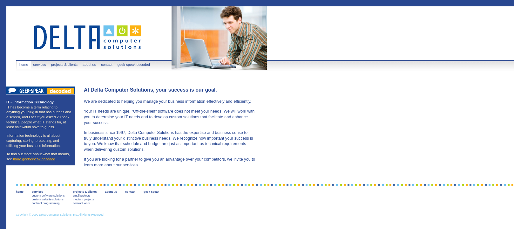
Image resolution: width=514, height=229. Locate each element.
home (23, 64)
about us (89, 64)
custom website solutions (48, 199)
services (39, 64)
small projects (82, 195)
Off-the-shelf (144, 111)
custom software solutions (48, 195)
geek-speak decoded (134, 64)
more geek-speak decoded (34, 159)
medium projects (83, 199)
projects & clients (64, 64)
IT (95, 111)
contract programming (46, 203)
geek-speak (151, 191)
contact (106, 64)
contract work (81, 203)
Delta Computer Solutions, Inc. (58, 214)
